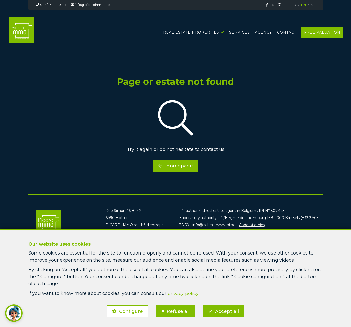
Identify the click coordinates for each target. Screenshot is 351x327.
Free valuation (322, 32)
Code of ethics (251, 225)
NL (313, 5)
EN (303, 5)
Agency (263, 32)
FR (294, 5)
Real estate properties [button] (191, 32)
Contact (286, 32)
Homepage (175, 165)
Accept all (228, 311)
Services (239, 32)
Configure (130, 311)
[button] (14, 313)
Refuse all (178, 311)
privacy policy (183, 292)
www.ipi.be (225, 225)
